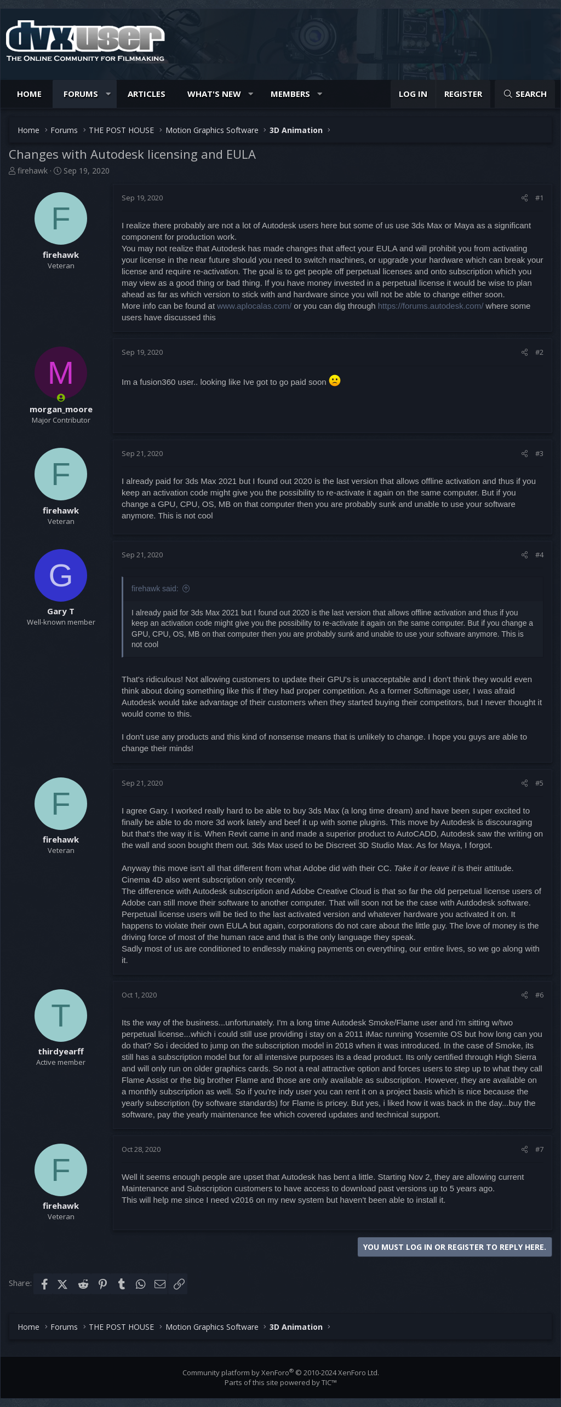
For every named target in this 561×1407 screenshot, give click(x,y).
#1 (539, 198)
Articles (146, 93)
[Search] (525, 94)
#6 (539, 995)
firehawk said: (155, 588)
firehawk (33, 170)
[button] (108, 94)
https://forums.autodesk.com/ (431, 305)
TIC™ (329, 1382)
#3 (539, 453)
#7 (539, 1149)
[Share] (524, 197)
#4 (539, 555)
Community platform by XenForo (280, 1372)
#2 (539, 352)
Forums (81, 93)
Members (290, 93)
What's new (214, 93)
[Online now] (61, 397)
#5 (539, 783)
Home (29, 93)
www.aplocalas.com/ (254, 305)
